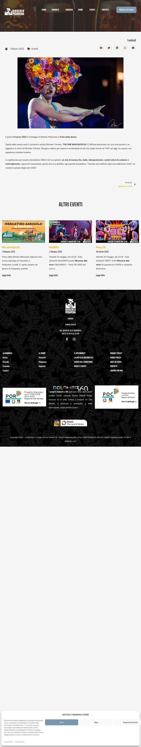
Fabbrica (56, 10)
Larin (74, 441)
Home (44, 10)
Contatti (105, 10)
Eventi (92, 10)
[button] (101, 48)
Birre (81, 10)
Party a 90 (100, 247)
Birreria (69, 10)
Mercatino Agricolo (11, 247)
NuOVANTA (54, 247)
